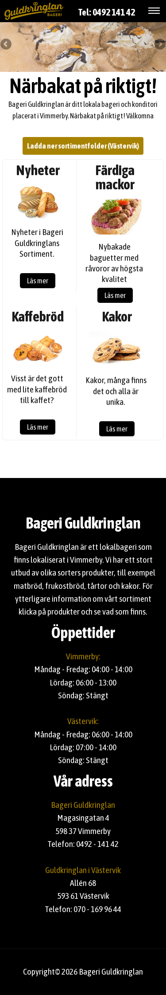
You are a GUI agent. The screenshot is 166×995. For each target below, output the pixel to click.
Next (159, 44)
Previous (6, 44)
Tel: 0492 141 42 (106, 12)
